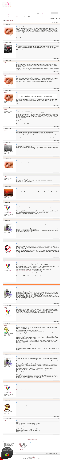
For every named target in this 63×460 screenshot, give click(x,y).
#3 (58, 60)
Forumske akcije (14, 14)
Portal (11, 13)
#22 (58, 418)
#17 (58, 305)
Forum (6, 13)
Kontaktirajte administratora (50, 453)
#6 (58, 107)
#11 (58, 186)
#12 (58, 202)
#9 (58, 158)
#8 (58, 142)
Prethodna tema (29, 439)
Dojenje (9, 16)
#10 (58, 174)
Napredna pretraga (57, 14)
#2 (58, 42)
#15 (58, 259)
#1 (58, 24)
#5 (58, 90)
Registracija (46, 13)
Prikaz (57, 22)
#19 (58, 354)
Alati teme (53, 22)
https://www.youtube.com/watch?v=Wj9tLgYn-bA (25, 270)
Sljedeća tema (34, 439)
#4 (58, 73)
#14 (58, 240)
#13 (58, 220)
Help (42, 13)
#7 (58, 128)
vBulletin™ (33, 457)
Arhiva (56, 453)
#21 (58, 400)
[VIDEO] (20, 446)
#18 (58, 323)
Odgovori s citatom (56, 40)
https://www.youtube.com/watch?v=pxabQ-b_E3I (25, 272)
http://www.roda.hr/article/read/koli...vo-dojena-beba (25, 389)
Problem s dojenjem (9, 20)
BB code (20, 443)
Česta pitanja (6, 14)
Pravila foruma (21, 449)
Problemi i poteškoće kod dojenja (17, 16)
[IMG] (20, 445)
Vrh (58, 453)
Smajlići (20, 444)
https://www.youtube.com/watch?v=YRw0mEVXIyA (25, 271)
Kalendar (9, 14)
